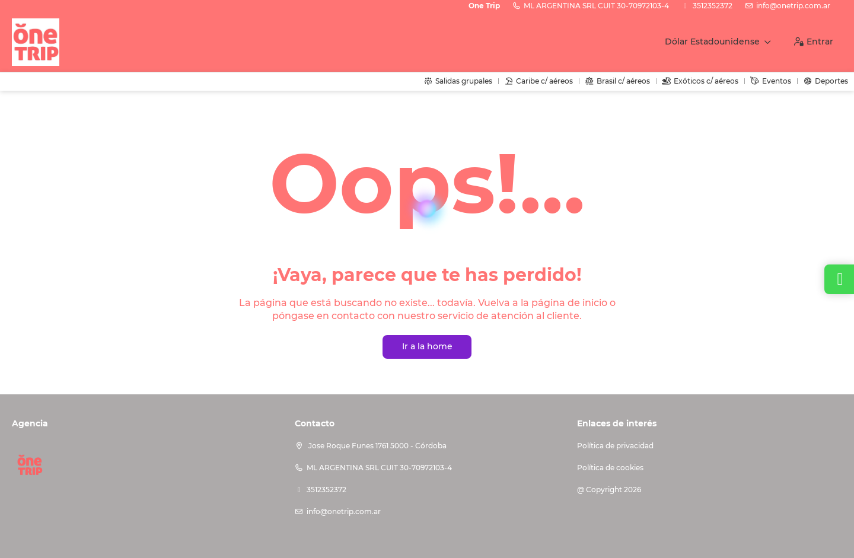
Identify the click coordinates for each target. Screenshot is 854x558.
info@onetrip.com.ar (793, 5)
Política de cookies (610, 467)
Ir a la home (427, 346)
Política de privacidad (615, 445)
